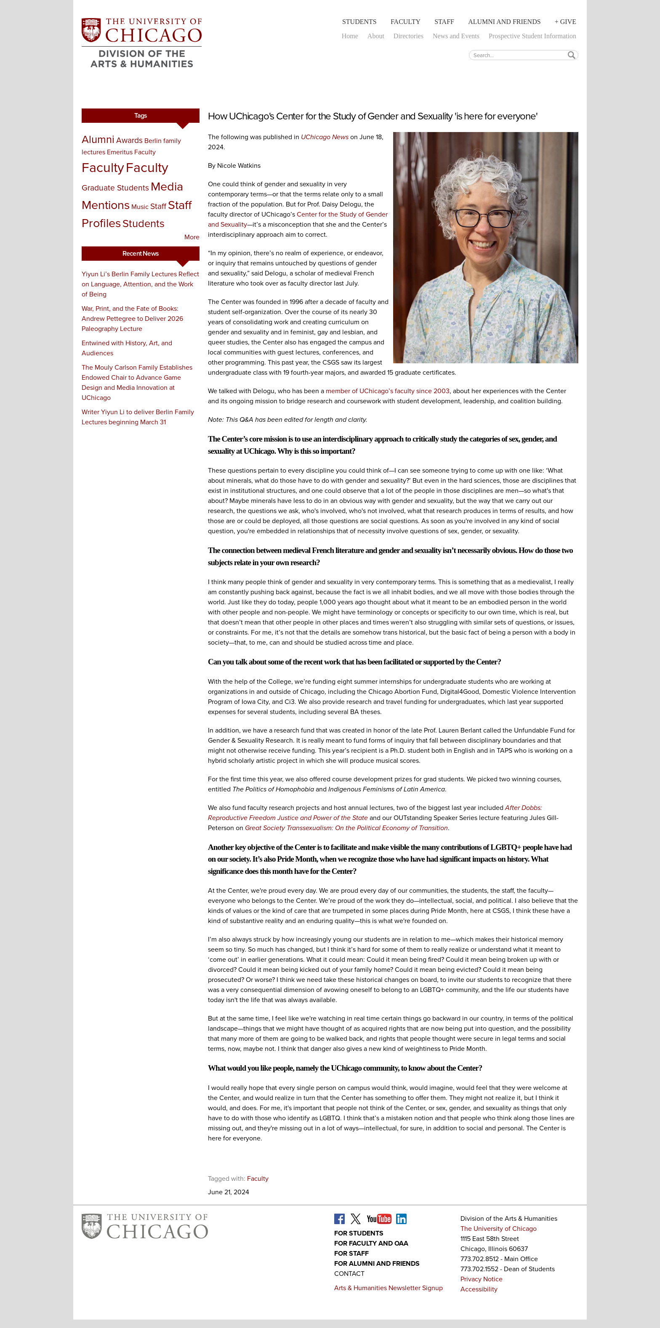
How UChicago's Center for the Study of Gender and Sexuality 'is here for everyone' (373, 116)
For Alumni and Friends (377, 1263)
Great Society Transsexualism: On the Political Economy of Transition (346, 828)
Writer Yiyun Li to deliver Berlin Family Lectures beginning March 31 (138, 417)
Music (140, 207)
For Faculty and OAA (371, 1243)
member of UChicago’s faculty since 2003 (388, 391)
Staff (444, 21)
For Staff (351, 1253)
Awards (129, 140)
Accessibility (479, 1289)
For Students (358, 1233)
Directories (408, 36)
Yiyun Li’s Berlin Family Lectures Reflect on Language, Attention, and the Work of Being (140, 284)
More (192, 237)
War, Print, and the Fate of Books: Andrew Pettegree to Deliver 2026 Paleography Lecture (132, 318)
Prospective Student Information (532, 36)
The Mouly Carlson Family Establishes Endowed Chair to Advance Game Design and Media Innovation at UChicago (137, 382)
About (375, 36)
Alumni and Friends (504, 21)
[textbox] (523, 55)
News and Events (456, 36)
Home (350, 36)
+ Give (565, 21)
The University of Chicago (498, 1228)
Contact (349, 1273)
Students (359, 21)
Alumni (98, 139)
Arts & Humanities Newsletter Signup (388, 1288)
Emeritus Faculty (131, 152)
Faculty (405, 21)
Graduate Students (115, 188)
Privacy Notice (481, 1279)
